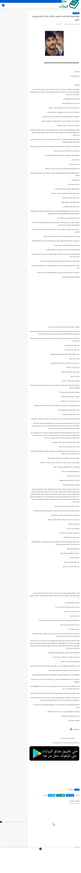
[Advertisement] (54, 313)
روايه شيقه (76, 13)
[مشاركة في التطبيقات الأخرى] (45, 795)
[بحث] (3, 5)
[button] (70, 795)
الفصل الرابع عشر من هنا (67, 738)
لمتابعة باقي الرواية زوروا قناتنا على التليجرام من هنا (65, 742)
